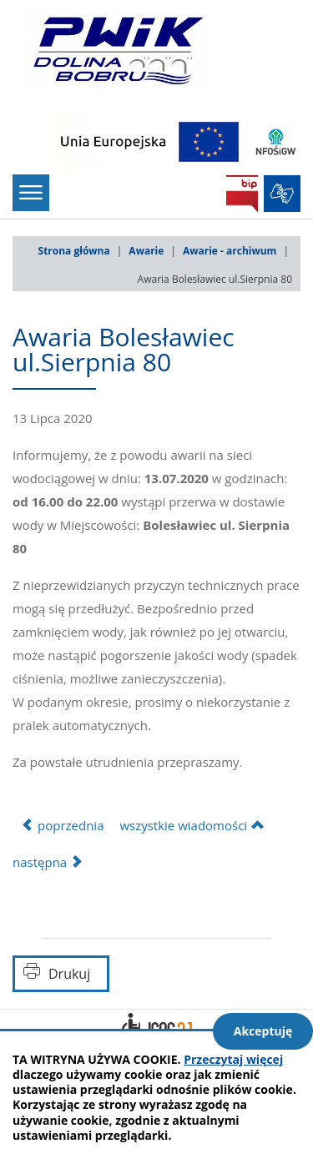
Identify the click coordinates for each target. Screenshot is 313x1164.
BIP (242, 193)
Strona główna (74, 251)
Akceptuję (263, 1031)
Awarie (146, 251)
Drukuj (69, 974)
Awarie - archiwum (229, 251)
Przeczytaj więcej (233, 1059)
